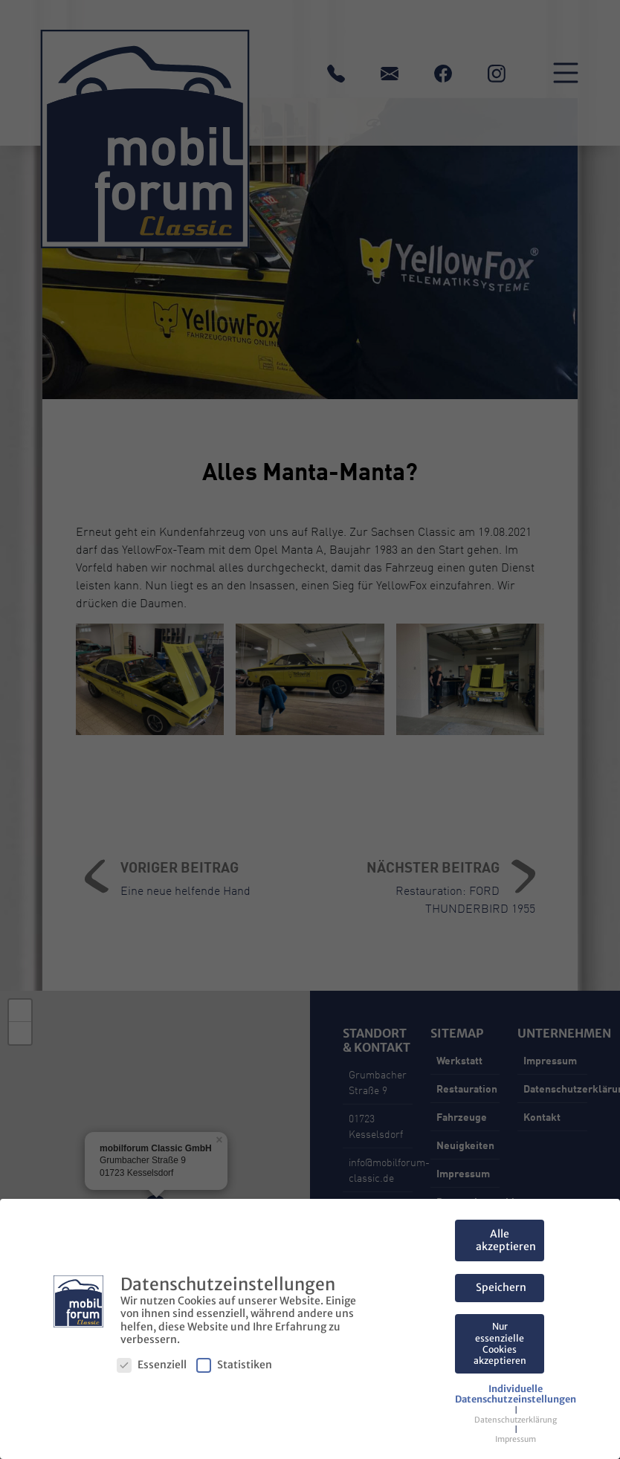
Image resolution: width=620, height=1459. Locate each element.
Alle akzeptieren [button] (506, 1240)
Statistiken (234, 1365)
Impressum (515, 1439)
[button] (515, 1394)
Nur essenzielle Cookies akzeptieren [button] (500, 1343)
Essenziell (152, 1365)
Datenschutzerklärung (515, 1420)
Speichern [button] (501, 1287)
